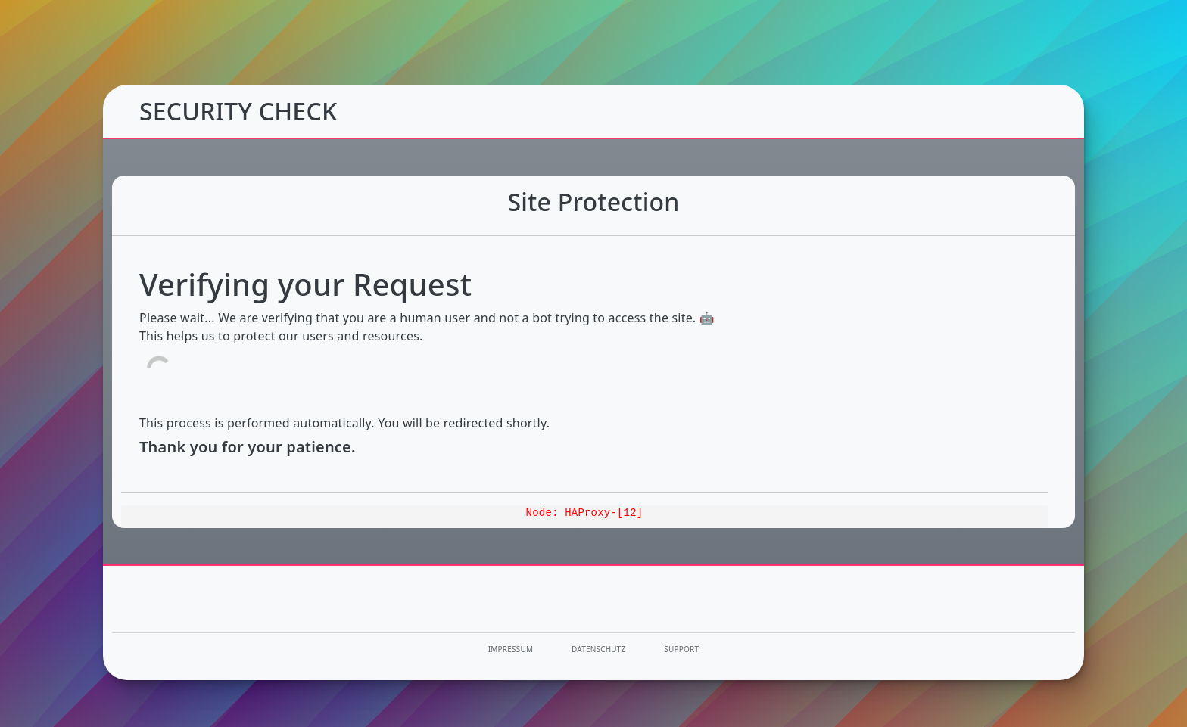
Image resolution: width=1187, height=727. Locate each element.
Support (681, 649)
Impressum (510, 649)
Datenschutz (599, 649)
